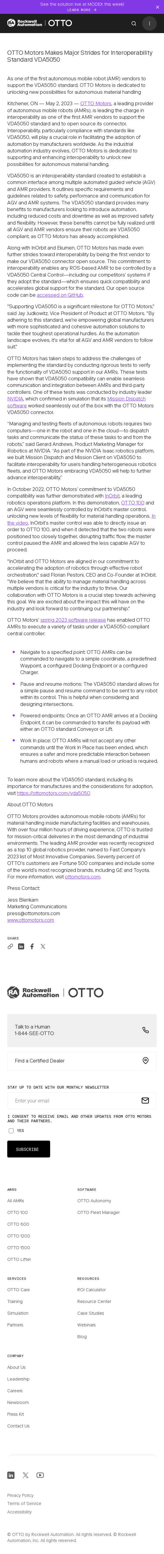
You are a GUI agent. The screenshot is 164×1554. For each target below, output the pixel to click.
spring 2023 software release (73, 620)
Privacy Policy (20, 1496)
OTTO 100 (132, 503)
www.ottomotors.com (30, 920)
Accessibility (19, 1512)
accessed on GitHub (60, 295)
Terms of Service (24, 1504)
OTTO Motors (95, 104)
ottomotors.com (82, 877)
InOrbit (112, 496)
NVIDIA (15, 399)
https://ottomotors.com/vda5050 (53, 793)
